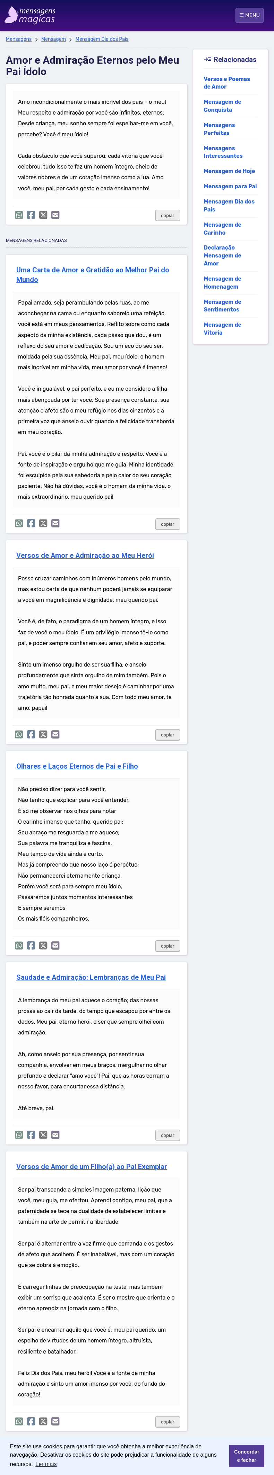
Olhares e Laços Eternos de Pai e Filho (77, 766)
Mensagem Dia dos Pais (102, 39)
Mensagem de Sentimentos (222, 306)
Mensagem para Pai (230, 186)
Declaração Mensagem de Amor (222, 255)
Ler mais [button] (46, 1464)
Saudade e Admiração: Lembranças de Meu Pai (91, 977)
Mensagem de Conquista (222, 106)
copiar (167, 215)
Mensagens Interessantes (223, 152)
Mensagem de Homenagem (222, 282)
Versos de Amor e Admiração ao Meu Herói (85, 556)
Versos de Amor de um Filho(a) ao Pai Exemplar (91, 1167)
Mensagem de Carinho (222, 228)
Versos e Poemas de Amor (227, 83)
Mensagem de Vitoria (222, 329)
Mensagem (53, 39)
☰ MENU (249, 15)
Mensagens (19, 39)
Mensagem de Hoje (229, 171)
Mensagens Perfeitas (219, 129)
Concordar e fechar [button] (246, 1456)
